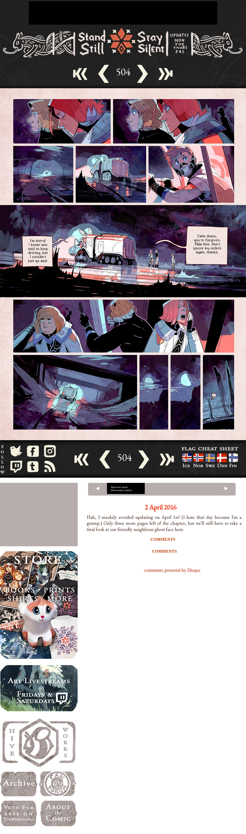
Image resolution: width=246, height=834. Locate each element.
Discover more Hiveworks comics (121, 488)
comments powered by (172, 570)
